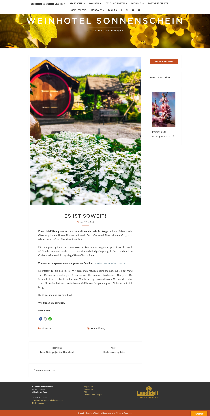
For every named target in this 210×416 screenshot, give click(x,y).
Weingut (136, 3)
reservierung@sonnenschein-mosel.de (47, 400)
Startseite (76, 3)
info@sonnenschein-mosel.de (110, 263)
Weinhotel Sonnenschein (48, 3)
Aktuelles (46, 328)
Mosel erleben (78, 10)
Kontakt (96, 10)
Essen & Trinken (115, 3)
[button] (40, 319)
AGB (85, 392)
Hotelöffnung (98, 328)
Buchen (112, 10)
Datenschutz (89, 389)
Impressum (88, 386)
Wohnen (94, 3)
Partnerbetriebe (158, 3)
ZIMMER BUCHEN (164, 62)
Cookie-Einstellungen (93, 395)
